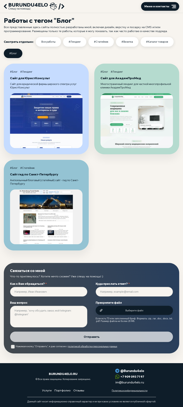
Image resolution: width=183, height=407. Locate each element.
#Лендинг (75, 41)
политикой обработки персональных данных (92, 346)
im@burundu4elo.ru (129, 382)
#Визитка (127, 41)
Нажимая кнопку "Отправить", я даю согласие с (66, 346)
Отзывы (78, 390)
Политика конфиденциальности (129, 390)
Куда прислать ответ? (113, 283)
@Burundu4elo (132, 371)
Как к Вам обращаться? (28, 283)
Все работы (48, 41)
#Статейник (101, 41)
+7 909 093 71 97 (132, 376)
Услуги (47, 390)
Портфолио (62, 390)
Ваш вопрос (19, 302)
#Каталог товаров (157, 41)
